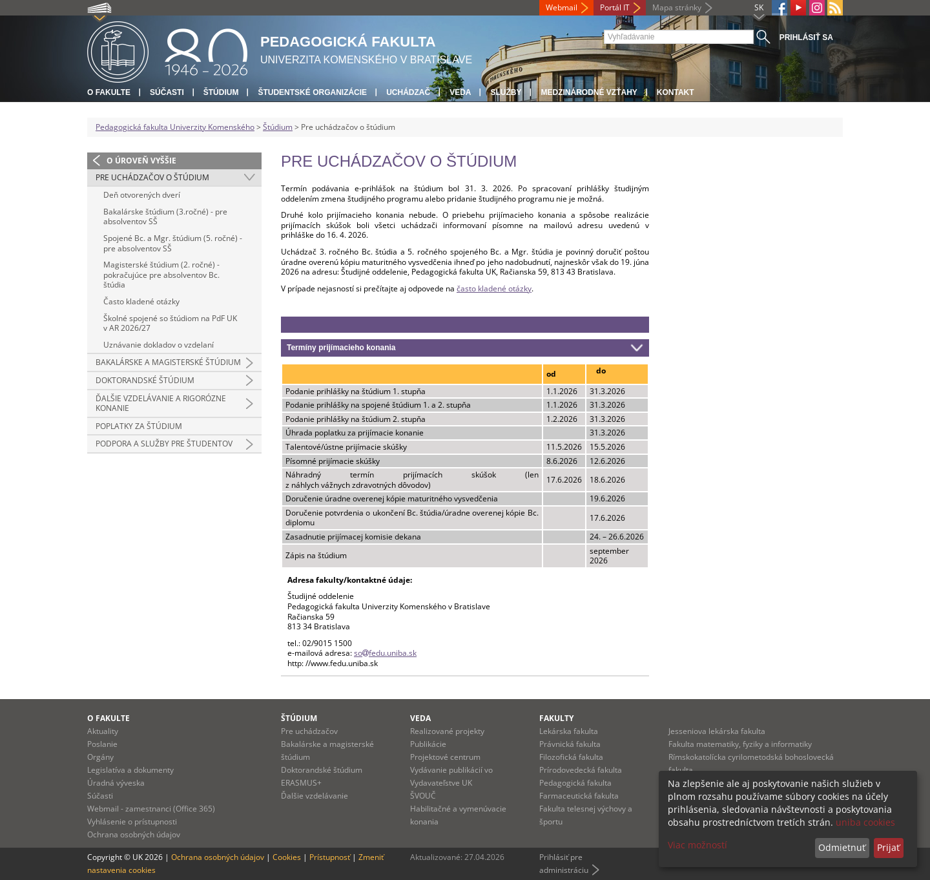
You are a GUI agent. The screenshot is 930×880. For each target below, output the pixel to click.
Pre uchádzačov (309, 731)
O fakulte (108, 92)
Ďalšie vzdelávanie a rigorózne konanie (161, 403)
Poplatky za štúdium (139, 426)
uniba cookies (865, 822)
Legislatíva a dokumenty (130, 769)
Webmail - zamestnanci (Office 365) (151, 808)
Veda (460, 92)
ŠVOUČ (423, 795)
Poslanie (102, 744)
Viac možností (697, 845)
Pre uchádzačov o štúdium (152, 177)
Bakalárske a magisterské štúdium (168, 362)
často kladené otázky (494, 288)
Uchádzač (408, 92)
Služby (505, 92)
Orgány (100, 756)
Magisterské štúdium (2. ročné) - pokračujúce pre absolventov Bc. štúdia (161, 274)
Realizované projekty (447, 731)
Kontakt (675, 92)
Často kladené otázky (141, 301)
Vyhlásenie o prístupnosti (132, 821)
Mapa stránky (676, 7)
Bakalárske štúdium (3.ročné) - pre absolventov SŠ (165, 216)
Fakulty (556, 718)
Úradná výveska (116, 782)
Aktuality (102, 731)
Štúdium (221, 92)
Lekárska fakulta (568, 731)
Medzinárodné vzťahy (589, 92)
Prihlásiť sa (806, 37)
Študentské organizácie (312, 92)
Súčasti (167, 92)
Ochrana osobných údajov (133, 834)
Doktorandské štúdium (145, 380)
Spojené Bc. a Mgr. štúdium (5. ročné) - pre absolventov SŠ (172, 243)
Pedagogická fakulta (575, 782)
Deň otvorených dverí (141, 194)
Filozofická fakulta (571, 756)
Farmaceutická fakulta (579, 795)
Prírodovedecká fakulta (580, 769)
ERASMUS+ (301, 782)
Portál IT (615, 7)
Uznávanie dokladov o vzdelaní (158, 344)
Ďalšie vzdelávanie (314, 795)
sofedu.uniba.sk (385, 652)
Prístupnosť (329, 857)
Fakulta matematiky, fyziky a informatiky (740, 744)
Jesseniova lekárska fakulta (716, 731)
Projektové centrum (445, 756)
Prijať (888, 847)
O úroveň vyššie (141, 160)
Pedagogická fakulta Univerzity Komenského (175, 126)
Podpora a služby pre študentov (164, 443)
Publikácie (428, 744)
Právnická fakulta (570, 744)
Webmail (561, 7)
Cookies (287, 857)
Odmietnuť (841, 847)
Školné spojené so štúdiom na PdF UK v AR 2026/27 (170, 323)
